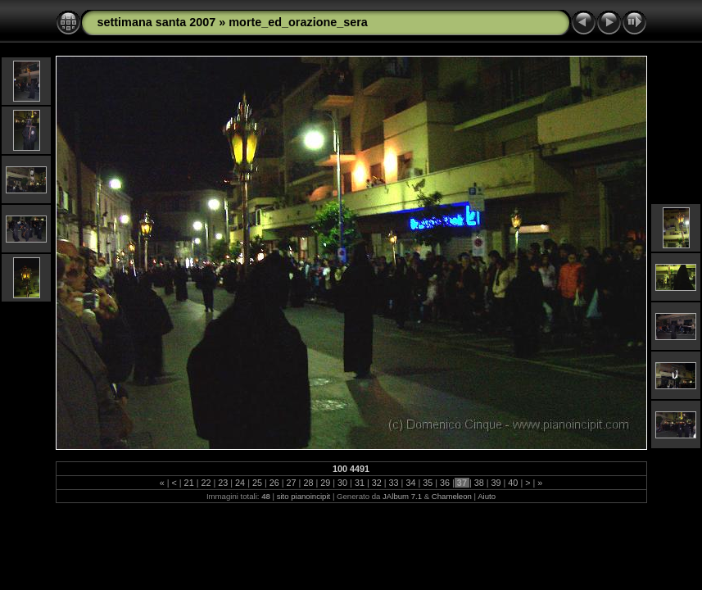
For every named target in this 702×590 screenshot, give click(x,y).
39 (496, 483)
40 (512, 483)
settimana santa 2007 (156, 22)
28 (308, 483)
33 (394, 483)
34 (410, 483)
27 (291, 483)
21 (189, 483)
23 (222, 483)
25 (257, 483)
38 (479, 483)
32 (376, 483)
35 (427, 483)
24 (240, 483)
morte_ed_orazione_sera (298, 22)
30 (342, 483)
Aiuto (487, 496)
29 (325, 483)
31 (359, 483)
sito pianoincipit (304, 496)
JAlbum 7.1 (402, 496)
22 (205, 483)
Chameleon (452, 496)
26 (274, 483)
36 (444, 483)
